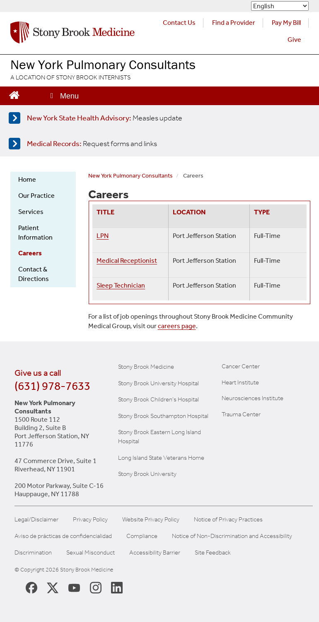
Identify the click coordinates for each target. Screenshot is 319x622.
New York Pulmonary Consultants (130, 175)
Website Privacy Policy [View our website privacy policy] (150, 519)
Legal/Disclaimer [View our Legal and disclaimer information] (36, 519)
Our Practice (36, 195)
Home (27, 179)
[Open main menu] (63, 95)
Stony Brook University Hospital (158, 383)
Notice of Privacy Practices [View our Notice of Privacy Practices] (228, 519)
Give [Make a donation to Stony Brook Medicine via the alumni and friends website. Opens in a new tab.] (294, 39)
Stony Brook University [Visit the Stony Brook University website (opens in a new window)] (147, 474)
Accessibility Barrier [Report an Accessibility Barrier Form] (154, 552)
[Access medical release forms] (157, 143)
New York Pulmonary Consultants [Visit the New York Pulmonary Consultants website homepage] (103, 64)
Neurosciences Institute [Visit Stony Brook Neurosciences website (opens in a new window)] (252, 398)
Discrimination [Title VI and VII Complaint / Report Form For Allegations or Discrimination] (33, 552)
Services (31, 212)
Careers (30, 253)
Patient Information (35, 232)
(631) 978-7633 (52, 386)
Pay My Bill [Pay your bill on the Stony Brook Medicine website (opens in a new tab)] (286, 22)
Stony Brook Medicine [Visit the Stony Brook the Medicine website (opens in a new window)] (146, 366)
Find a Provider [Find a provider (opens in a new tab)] (233, 22)
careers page (177, 326)
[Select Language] (280, 6)
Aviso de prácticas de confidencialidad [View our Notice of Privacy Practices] (63, 536)
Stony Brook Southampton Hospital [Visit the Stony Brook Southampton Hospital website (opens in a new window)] (163, 416)
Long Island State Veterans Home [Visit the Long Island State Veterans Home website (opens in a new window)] (161, 457)
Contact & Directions (33, 274)
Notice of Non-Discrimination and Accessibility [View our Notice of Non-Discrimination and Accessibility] (232, 536)
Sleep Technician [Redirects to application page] (121, 285)
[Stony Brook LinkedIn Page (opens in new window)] (117, 587)
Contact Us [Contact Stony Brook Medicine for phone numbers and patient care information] (179, 22)
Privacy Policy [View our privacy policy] (90, 519)
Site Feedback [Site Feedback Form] (213, 552)
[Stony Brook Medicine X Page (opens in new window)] (53, 587)
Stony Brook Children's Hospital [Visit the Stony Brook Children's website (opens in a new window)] (158, 399)
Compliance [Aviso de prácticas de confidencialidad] (141, 536)
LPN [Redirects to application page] (103, 236)
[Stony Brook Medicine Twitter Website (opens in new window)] (74, 587)
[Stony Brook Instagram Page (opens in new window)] (96, 587)
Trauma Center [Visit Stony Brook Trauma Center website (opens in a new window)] (241, 414)
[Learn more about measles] (157, 118)
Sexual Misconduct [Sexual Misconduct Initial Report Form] (90, 552)
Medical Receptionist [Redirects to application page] (127, 260)
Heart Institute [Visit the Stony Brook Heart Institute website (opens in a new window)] (240, 382)
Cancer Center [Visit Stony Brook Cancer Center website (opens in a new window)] (241, 366)
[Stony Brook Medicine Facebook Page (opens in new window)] (31, 587)
